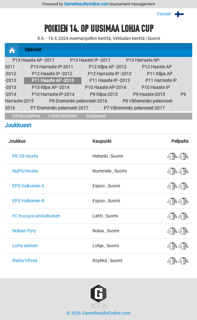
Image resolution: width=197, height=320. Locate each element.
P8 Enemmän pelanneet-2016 (78, 101)
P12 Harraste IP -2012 (109, 74)
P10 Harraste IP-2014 (53, 94)
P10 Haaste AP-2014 (105, 87)
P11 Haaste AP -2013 (53, 80)
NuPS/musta (25, 171)
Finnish (174, 14)
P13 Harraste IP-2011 (51, 67)
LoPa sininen (25, 245)
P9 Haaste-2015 (149, 94)
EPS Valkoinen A (28, 186)
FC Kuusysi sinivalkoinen (36, 216)
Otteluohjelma (26, 116)
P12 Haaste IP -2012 (52, 74)
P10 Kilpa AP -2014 (50, 87)
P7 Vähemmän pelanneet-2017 (134, 108)
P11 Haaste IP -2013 (109, 80)
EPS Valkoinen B (28, 201)
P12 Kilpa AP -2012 (107, 67)
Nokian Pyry (24, 231)
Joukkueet (96, 116)
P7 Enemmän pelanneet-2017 (59, 108)
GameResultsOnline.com (86, 4)
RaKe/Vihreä (24, 260)
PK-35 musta (25, 156)
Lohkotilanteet (62, 116)
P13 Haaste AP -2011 (33, 60)
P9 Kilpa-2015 (104, 94)
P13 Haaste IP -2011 (90, 60)
